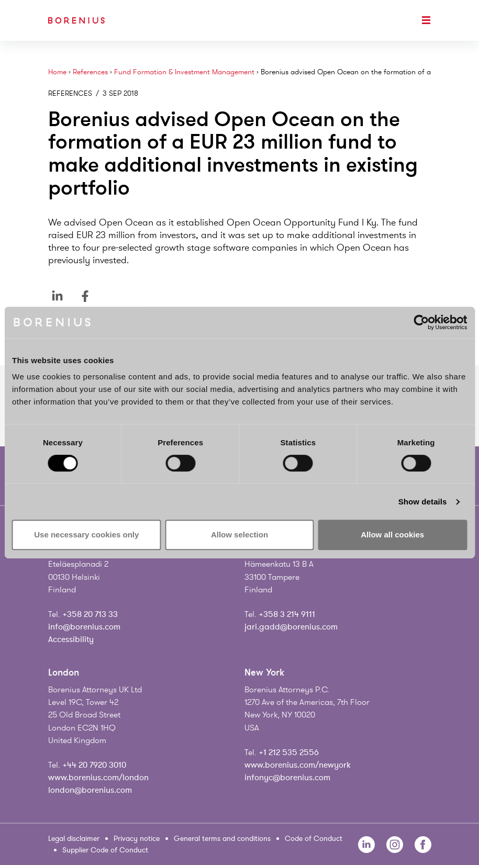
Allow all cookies (392, 534)
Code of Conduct (313, 839)
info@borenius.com (84, 627)
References (90, 72)
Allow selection (239, 534)
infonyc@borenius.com (287, 777)
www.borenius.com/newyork (297, 765)
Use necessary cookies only (86, 534)
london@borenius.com (90, 790)
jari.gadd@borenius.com (291, 627)
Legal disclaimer (73, 839)
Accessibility (71, 639)
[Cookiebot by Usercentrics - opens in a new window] (421, 322)
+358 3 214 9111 (287, 614)
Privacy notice (137, 839)
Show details (422, 501)
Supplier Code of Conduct (105, 850)
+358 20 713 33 (90, 614)
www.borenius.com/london (98, 777)
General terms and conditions (222, 839)
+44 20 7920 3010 (94, 765)
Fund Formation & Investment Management (184, 72)
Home (57, 72)
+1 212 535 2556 (289, 752)
